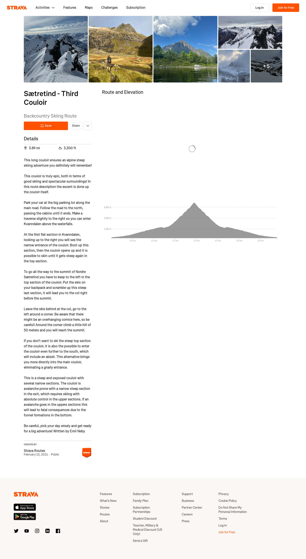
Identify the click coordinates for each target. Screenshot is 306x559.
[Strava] (17, 7)
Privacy (223, 494)
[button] (56, 49)
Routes (105, 514)
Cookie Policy (227, 501)
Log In (259, 8)
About (104, 521)
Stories (104, 507)
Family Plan (140, 501)
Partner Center (192, 507)
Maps (89, 7)
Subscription (135, 7)
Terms (222, 518)
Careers (187, 514)
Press (185, 521)
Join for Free (286, 8)
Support (187, 494)
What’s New (108, 501)
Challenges (109, 7)
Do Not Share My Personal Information (232, 509)
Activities (45, 7)
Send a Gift (140, 541)
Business (188, 501)
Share (76, 126)
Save (45, 126)
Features (69, 7)
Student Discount (145, 518)
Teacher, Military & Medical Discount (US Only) (147, 529)
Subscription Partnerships (141, 509)
